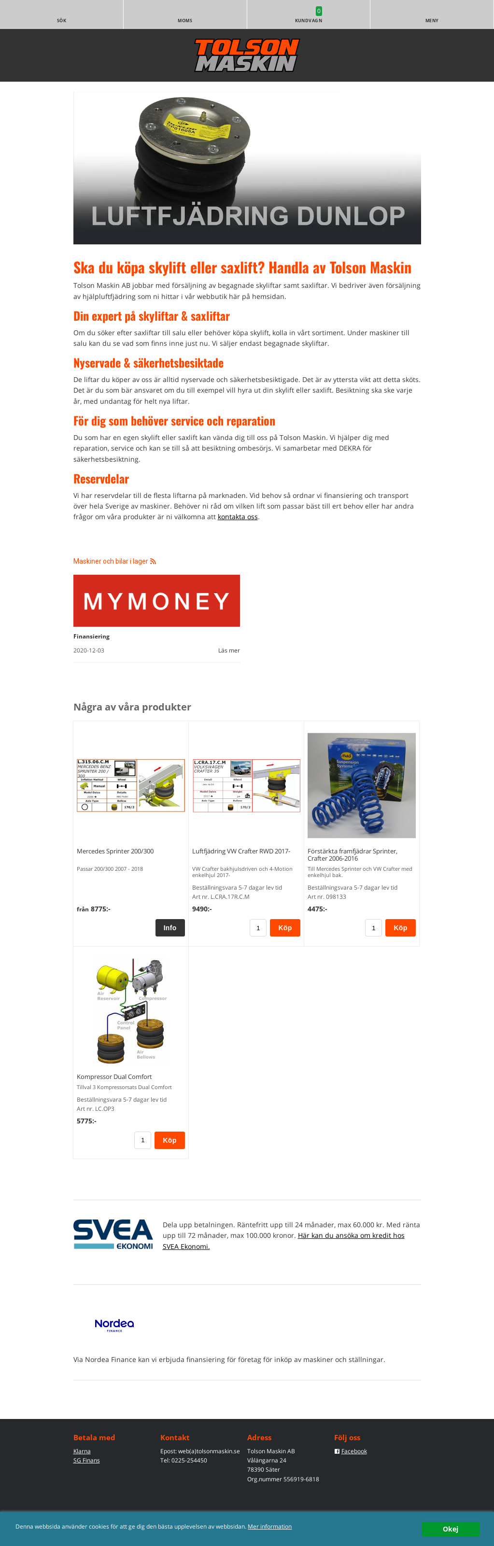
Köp (285, 928)
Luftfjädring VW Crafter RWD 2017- (241, 851)
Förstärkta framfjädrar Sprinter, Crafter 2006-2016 (352, 855)
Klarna (82, 1451)
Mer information (270, 1526)
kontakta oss (238, 516)
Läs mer (229, 650)
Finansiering (91, 636)
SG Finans (86, 1460)
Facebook (354, 1451)
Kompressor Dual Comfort (114, 1076)
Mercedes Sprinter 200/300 (115, 851)
